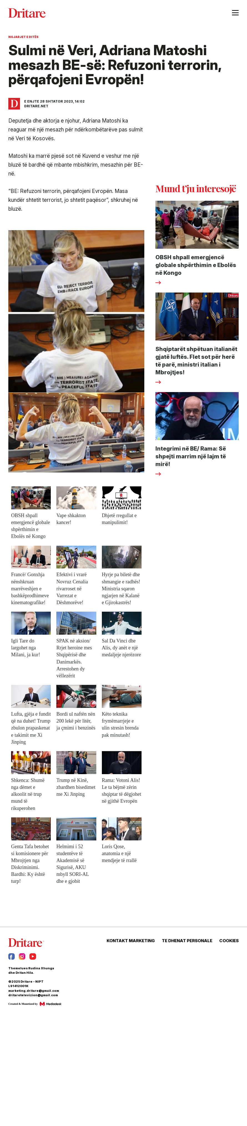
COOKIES (229, 940)
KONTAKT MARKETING (131, 940)
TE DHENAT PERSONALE (187, 940)
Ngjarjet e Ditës (23, 37)
